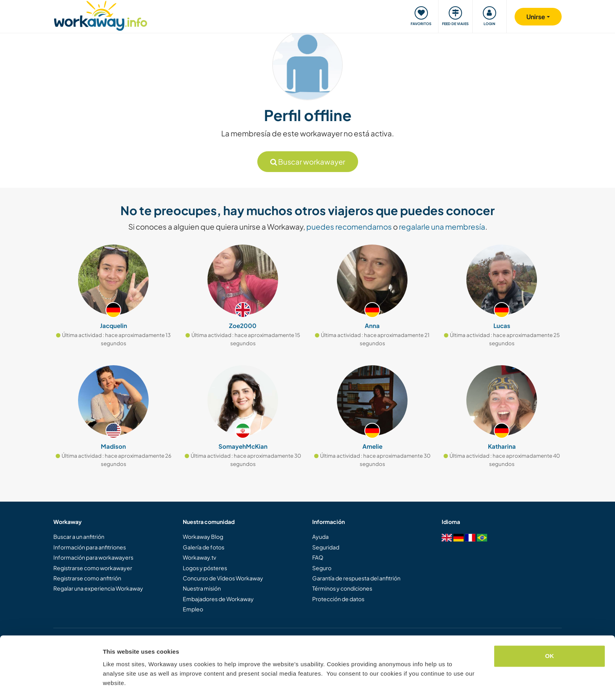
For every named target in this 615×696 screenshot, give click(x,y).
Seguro (321, 567)
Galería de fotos (203, 547)
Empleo (193, 609)
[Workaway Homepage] (100, 14)
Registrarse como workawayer (92, 567)
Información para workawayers (93, 557)
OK (549, 632)
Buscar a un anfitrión (78, 536)
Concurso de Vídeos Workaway (223, 578)
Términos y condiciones (342, 588)
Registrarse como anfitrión (87, 578)
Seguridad (325, 547)
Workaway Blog (203, 536)
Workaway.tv (199, 557)
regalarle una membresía (442, 226)
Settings (114, 680)
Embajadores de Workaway (218, 598)
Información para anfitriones (89, 547)
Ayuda (320, 536)
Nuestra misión (202, 588)
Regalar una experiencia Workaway (98, 588)
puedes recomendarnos (349, 226)
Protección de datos (338, 598)
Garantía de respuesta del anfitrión (356, 578)
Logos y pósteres (205, 567)
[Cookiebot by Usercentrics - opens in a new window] (50, 681)
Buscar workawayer (307, 161)
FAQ (317, 557)
